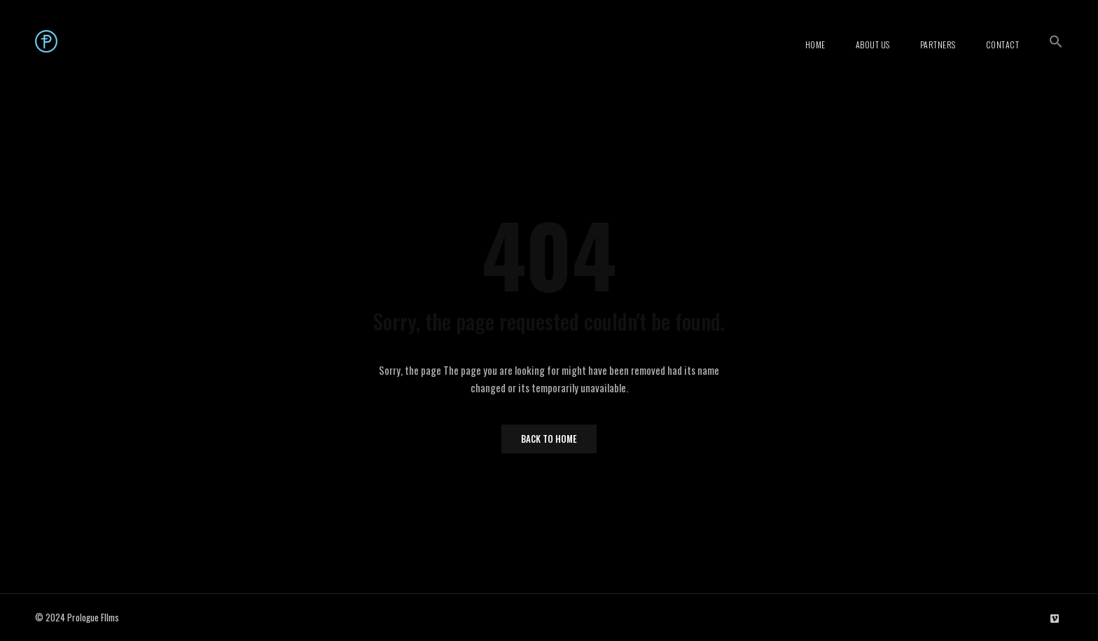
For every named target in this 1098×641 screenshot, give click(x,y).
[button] (1056, 41)
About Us (873, 44)
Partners (938, 44)
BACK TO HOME (549, 439)
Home (815, 44)
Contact (1003, 44)
